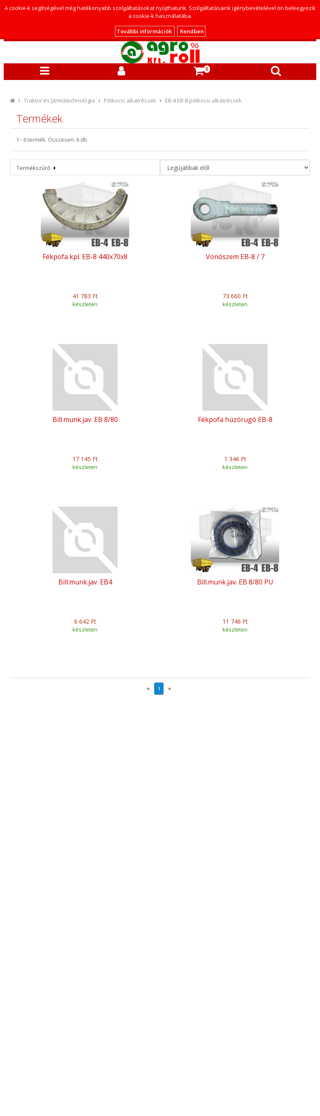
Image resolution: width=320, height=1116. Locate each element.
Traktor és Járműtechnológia (59, 100)
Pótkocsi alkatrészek (130, 100)
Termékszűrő (36, 168)
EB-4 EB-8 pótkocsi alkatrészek (203, 100)
